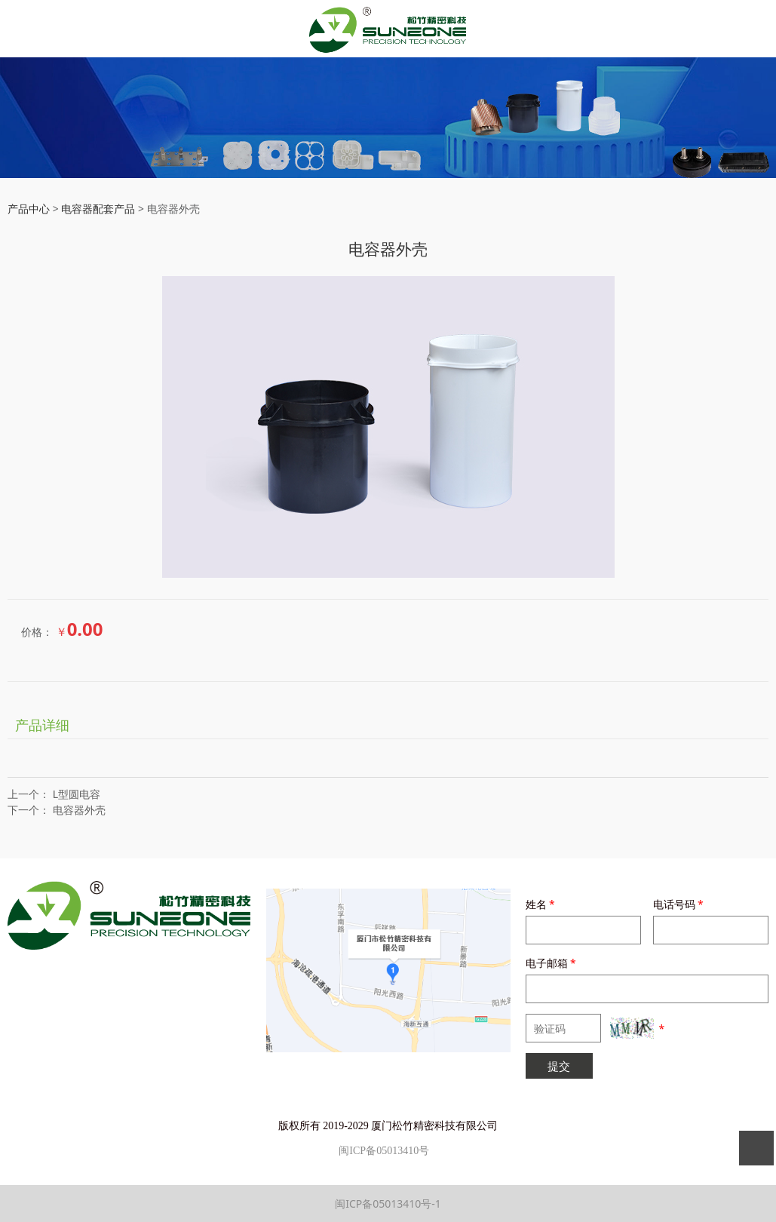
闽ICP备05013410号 (384, 1150)
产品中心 (29, 208)
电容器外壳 (79, 810)
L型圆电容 (76, 794)
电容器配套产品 (99, 208)
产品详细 (42, 725)
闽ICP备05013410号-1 (388, 1203)
